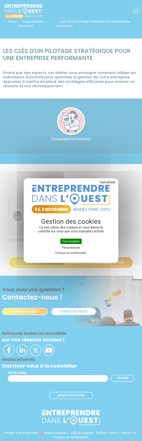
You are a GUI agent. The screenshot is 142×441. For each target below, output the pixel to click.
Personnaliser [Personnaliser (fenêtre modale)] (71, 247)
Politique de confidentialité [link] (70, 252)
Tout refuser (107, 182)
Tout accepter (71, 241)
